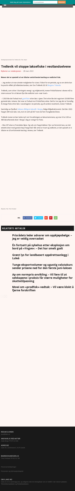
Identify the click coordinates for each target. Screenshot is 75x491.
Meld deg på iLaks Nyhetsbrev (20, 2)
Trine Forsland (5, 458)
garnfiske (26, 98)
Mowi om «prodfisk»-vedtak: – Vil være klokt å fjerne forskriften (43, 288)
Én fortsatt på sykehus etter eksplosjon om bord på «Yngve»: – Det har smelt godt (40, 246)
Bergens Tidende (54, 85)
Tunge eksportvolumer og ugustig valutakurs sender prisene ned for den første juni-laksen (42, 266)
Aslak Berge (5, 441)
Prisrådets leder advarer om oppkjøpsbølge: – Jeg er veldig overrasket (42, 236)
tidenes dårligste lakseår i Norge (29, 109)
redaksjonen (16, 71)
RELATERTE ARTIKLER (13, 228)
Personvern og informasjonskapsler (12, 471)
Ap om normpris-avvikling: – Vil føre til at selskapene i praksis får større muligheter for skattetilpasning (42, 278)
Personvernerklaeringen (8, 467)
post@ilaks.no (5, 434)
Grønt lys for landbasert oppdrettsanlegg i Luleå (40, 256)
